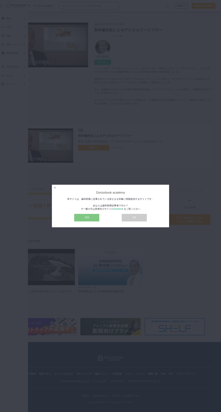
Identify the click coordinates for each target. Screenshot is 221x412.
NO (134, 217)
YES (86, 217)
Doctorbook (117, 209)
